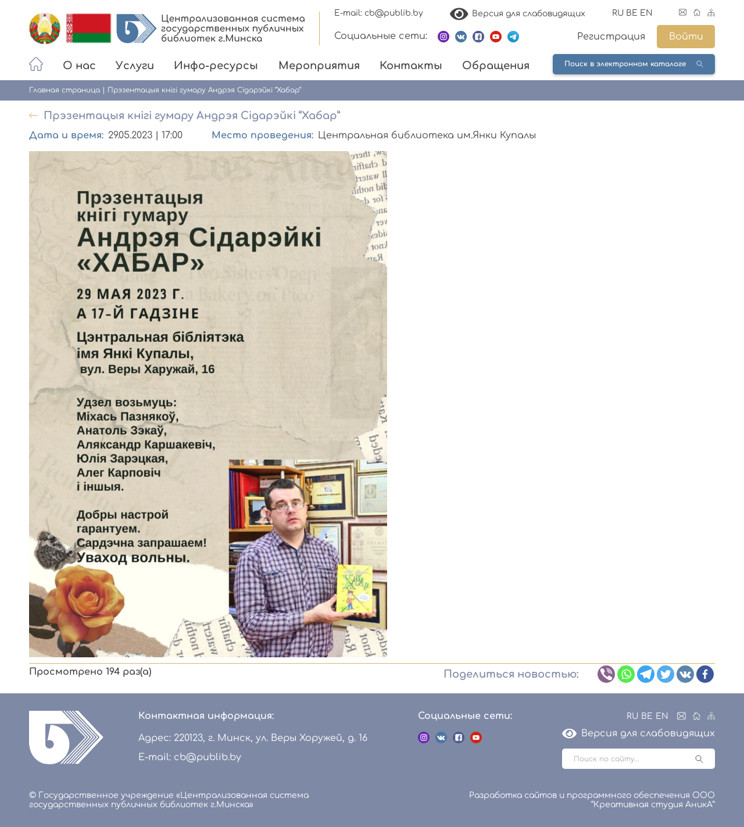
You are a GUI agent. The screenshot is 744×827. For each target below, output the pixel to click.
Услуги (135, 65)
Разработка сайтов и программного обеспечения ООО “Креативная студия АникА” (592, 800)
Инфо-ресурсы (216, 65)
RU (618, 13)
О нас (79, 65)
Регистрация (611, 36)
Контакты (411, 65)
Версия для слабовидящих (518, 13)
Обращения (496, 65)
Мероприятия (319, 65)
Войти (686, 36)
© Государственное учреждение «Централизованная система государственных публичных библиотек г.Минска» (169, 800)
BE (632, 13)
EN (646, 13)
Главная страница (64, 90)
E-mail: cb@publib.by (378, 13)
